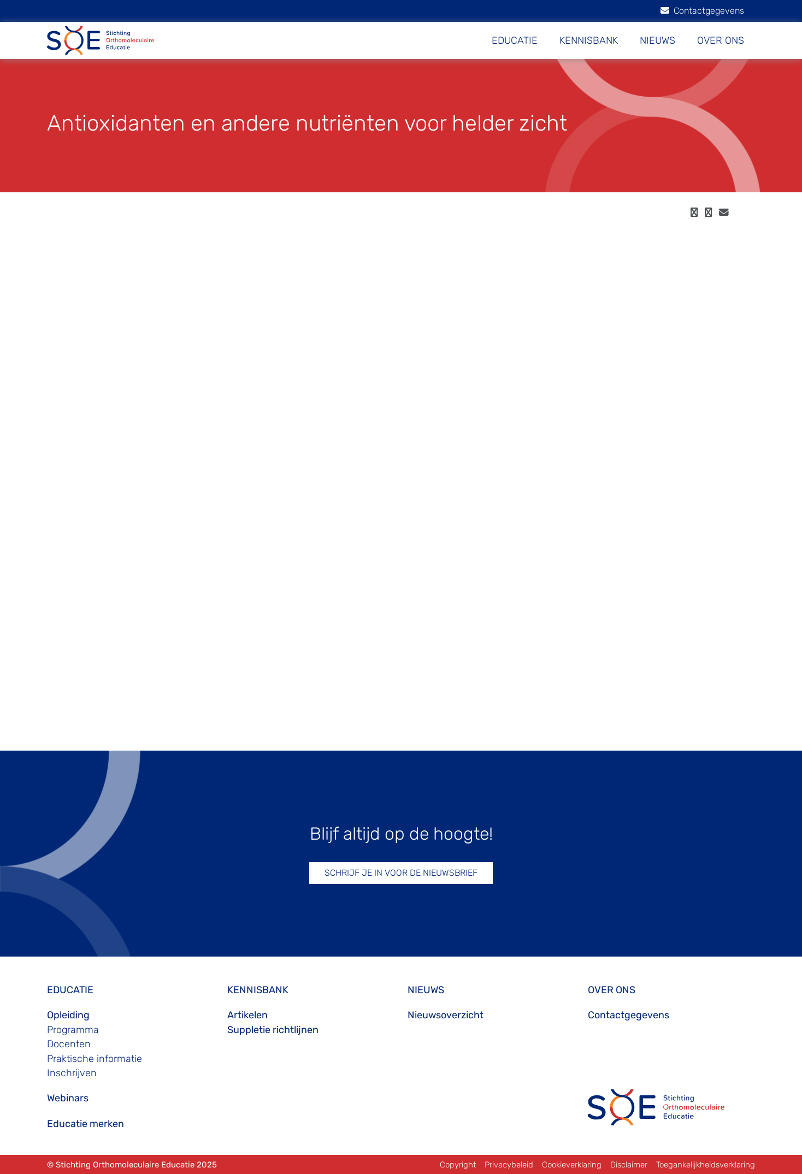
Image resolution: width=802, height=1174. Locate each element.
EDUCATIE (515, 40)
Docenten (69, 1044)
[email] (724, 212)
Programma (73, 1029)
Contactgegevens (702, 10)
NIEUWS (657, 40)
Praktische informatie (94, 1058)
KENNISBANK (588, 40)
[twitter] (708, 212)
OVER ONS (720, 40)
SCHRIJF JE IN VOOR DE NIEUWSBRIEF (401, 873)
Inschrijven (72, 1072)
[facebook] (694, 212)
